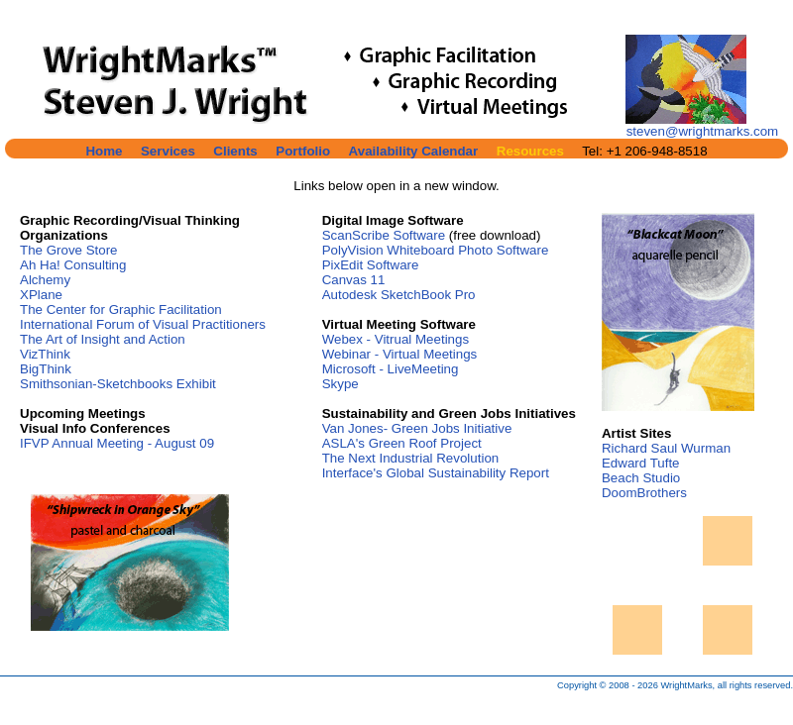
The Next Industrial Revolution (411, 458)
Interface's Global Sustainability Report (435, 473)
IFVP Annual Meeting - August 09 (117, 443)
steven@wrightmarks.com (702, 131)
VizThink (45, 354)
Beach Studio (641, 477)
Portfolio (303, 151)
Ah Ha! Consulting (73, 265)
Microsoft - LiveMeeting (390, 369)
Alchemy (45, 279)
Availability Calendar (414, 151)
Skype (340, 383)
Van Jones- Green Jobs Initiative (417, 428)
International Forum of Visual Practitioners (143, 324)
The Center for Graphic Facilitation (121, 309)
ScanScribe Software (383, 235)
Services (168, 151)
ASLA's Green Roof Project (402, 443)
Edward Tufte (641, 463)
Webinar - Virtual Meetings (400, 354)
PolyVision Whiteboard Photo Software (435, 250)
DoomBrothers (644, 492)
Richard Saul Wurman (666, 448)
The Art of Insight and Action (102, 339)
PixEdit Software (370, 265)
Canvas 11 (354, 279)
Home (103, 151)
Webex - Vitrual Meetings (395, 339)
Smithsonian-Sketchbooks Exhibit (118, 383)
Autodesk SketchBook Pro (399, 294)
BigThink (45, 369)
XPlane (41, 294)
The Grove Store (69, 250)
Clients (235, 151)
